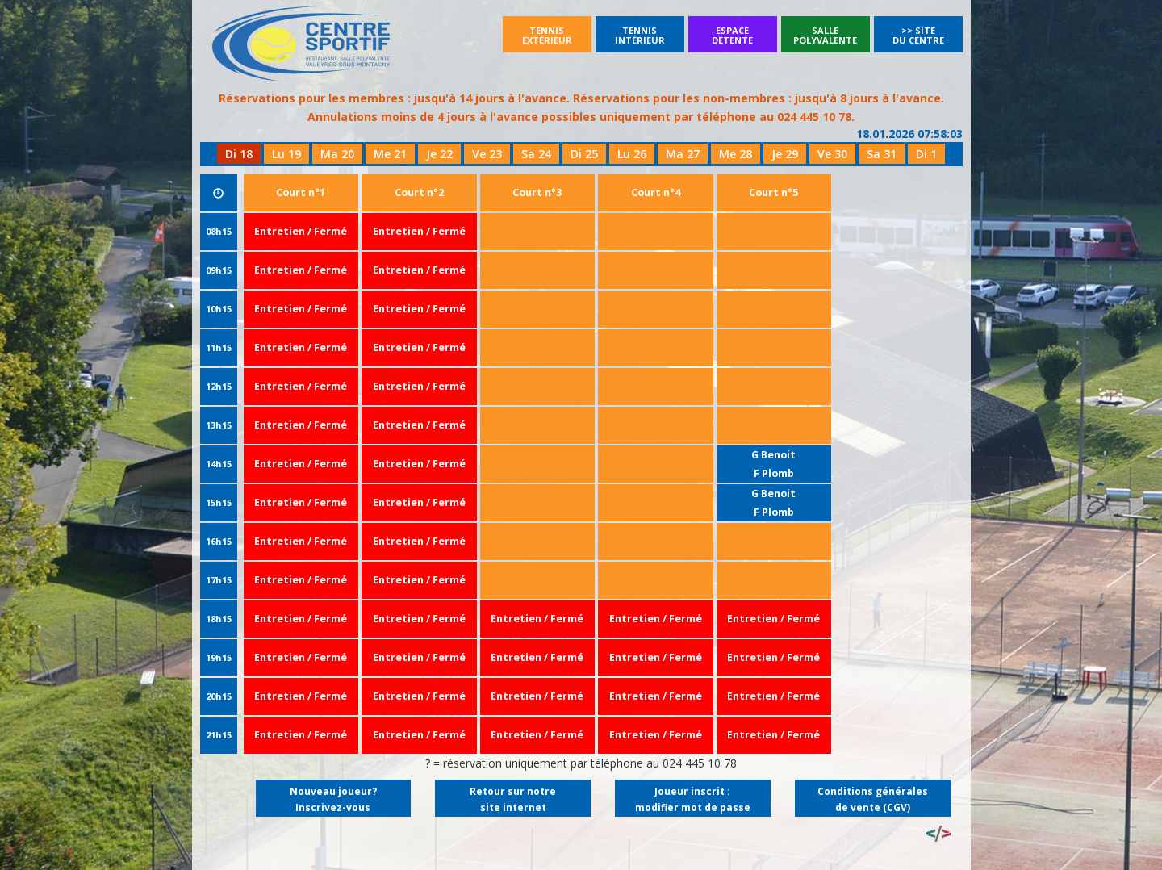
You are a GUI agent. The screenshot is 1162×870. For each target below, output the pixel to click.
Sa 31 (882, 153)
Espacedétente (732, 35)
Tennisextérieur (547, 35)
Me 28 (735, 153)
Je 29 (784, 153)
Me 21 (390, 153)
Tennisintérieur (640, 35)
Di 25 (584, 153)
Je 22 (439, 153)
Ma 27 (683, 153)
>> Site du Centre (918, 35)
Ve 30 (832, 153)
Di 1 (926, 153)
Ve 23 (487, 153)
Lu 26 (631, 153)
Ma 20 (337, 153)
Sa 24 (536, 153)
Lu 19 (286, 153)
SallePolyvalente (825, 35)
